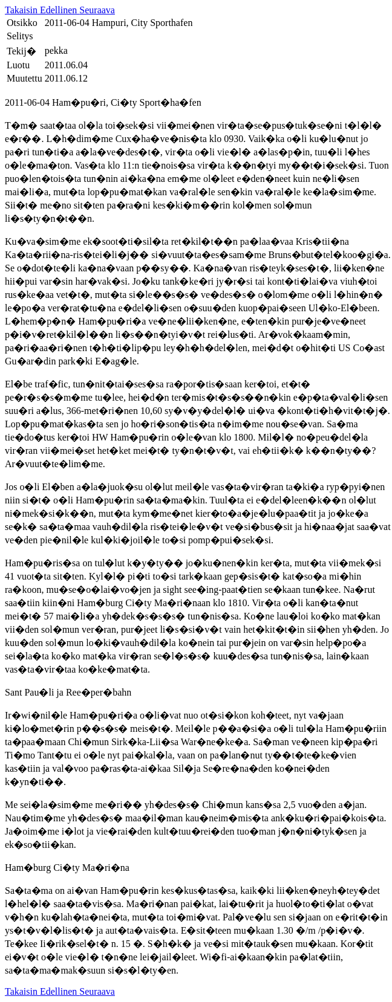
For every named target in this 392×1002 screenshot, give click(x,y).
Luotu (18, 65)
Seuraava (97, 10)
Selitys (20, 36)
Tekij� (21, 51)
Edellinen (59, 10)
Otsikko (22, 23)
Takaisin (22, 10)
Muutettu (24, 78)
